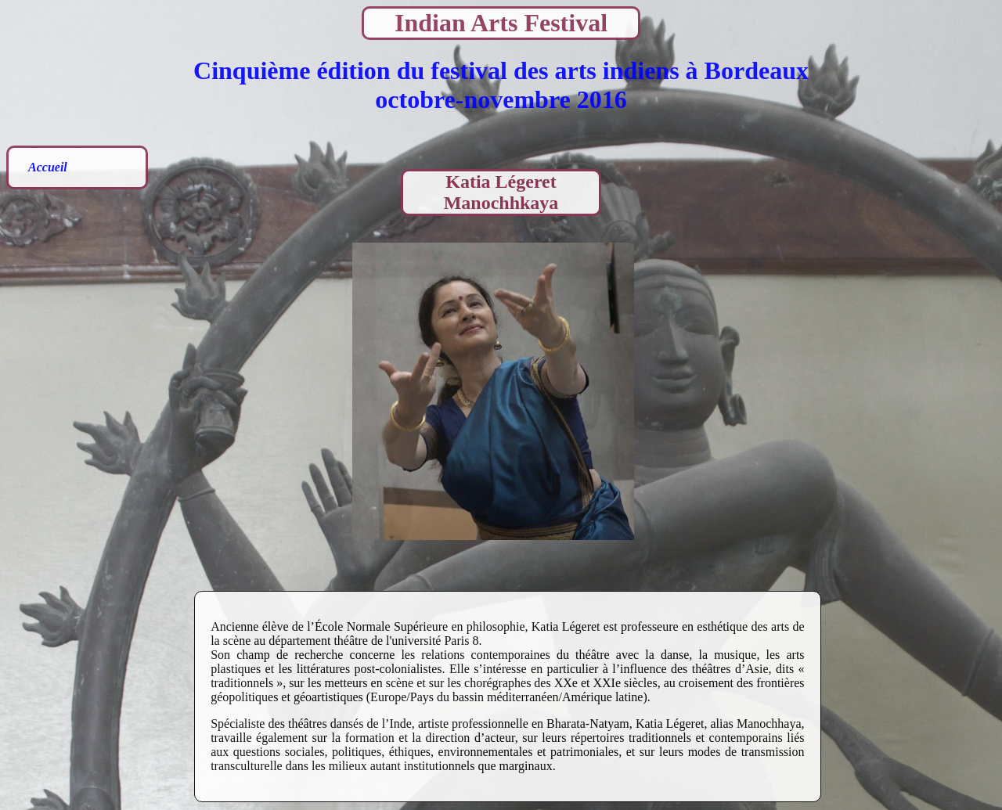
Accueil (47, 167)
